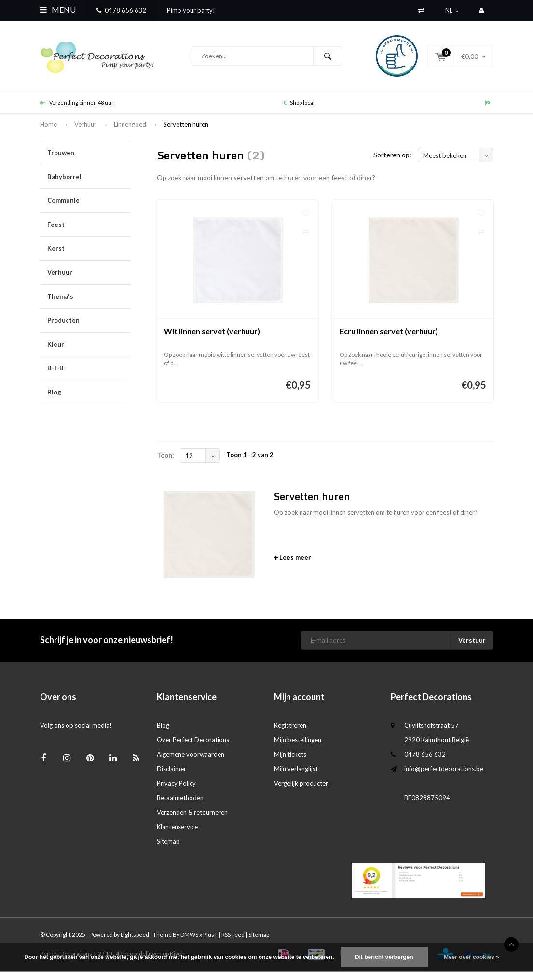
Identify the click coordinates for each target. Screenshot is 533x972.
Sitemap (168, 841)
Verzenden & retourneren (192, 813)
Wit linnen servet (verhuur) (212, 332)
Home (48, 124)
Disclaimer (171, 769)
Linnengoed (130, 124)
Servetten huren (186, 124)
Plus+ (210, 935)
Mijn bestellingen (297, 740)
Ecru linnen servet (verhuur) (389, 332)
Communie (89, 201)
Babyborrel (89, 177)
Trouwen (89, 154)
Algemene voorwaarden (190, 755)
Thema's (89, 297)
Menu (58, 9)
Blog (54, 393)
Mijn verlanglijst (296, 769)
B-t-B (89, 369)
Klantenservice (177, 827)
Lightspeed (135, 935)
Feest (89, 226)
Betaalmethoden (180, 798)
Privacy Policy (176, 784)
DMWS (189, 935)
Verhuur (85, 124)
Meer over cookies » (471, 957)
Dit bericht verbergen (384, 957)
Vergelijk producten (301, 784)
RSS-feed (233, 935)
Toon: (165, 456)
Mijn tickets (290, 755)
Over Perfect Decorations (193, 740)
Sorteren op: (392, 156)
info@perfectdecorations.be (443, 769)
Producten (89, 321)
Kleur (89, 345)
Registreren (290, 726)
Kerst (89, 249)
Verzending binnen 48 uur (77, 103)
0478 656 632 (121, 10)
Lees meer (292, 558)
